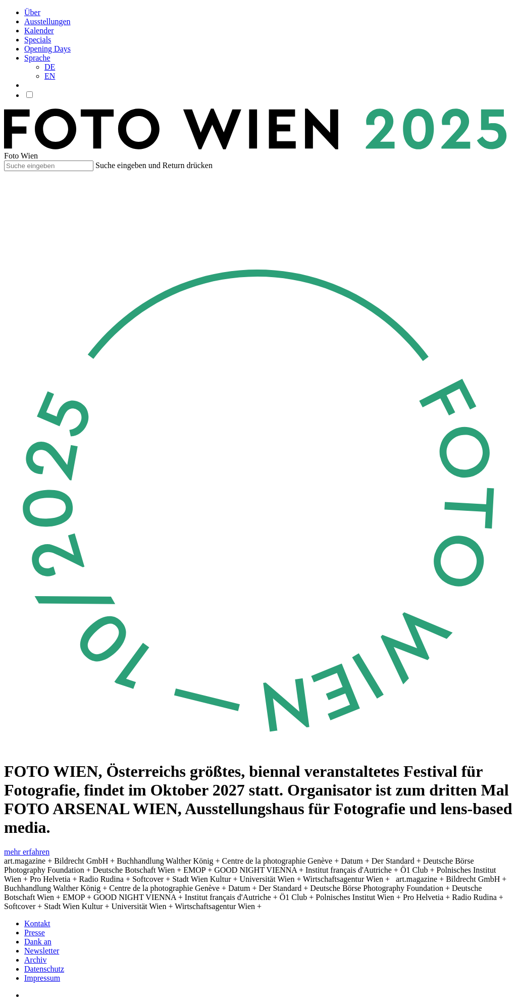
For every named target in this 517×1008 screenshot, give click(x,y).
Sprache (37, 58)
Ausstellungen (47, 21)
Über (32, 12)
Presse (34, 932)
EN (49, 76)
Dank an (37, 941)
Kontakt (37, 923)
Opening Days (47, 48)
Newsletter (41, 950)
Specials (37, 39)
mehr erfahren (26, 851)
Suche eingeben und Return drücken (154, 165)
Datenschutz (44, 969)
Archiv (35, 960)
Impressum (42, 978)
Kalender (39, 30)
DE (49, 67)
